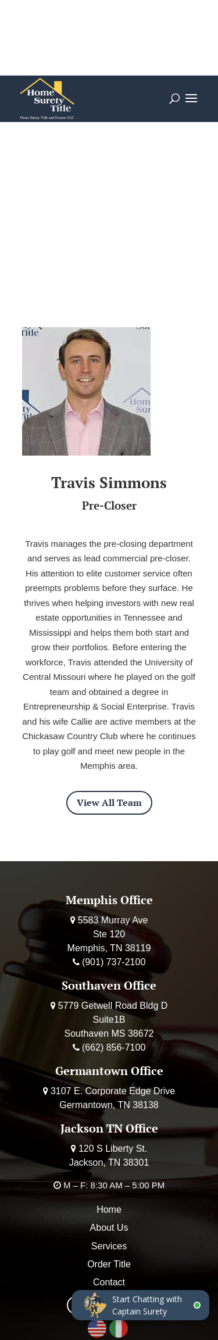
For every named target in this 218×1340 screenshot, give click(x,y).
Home (109, 1209)
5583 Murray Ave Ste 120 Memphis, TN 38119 (109, 934)
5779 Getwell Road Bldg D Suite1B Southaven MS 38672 (113, 1019)
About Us (109, 1227)
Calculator (73, 24)
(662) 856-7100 (113, 1047)
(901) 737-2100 (113, 962)
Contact (109, 1282)
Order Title (143, 24)
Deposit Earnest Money (109, 52)
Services (109, 1246)
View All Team (109, 802)
